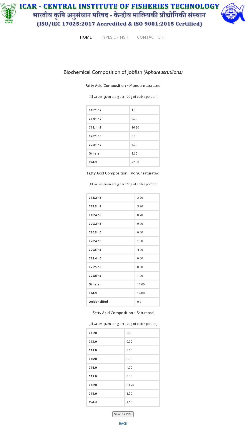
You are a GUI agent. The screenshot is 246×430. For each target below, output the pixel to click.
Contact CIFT (151, 36)
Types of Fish (114, 36)
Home (86, 36)
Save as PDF (123, 414)
